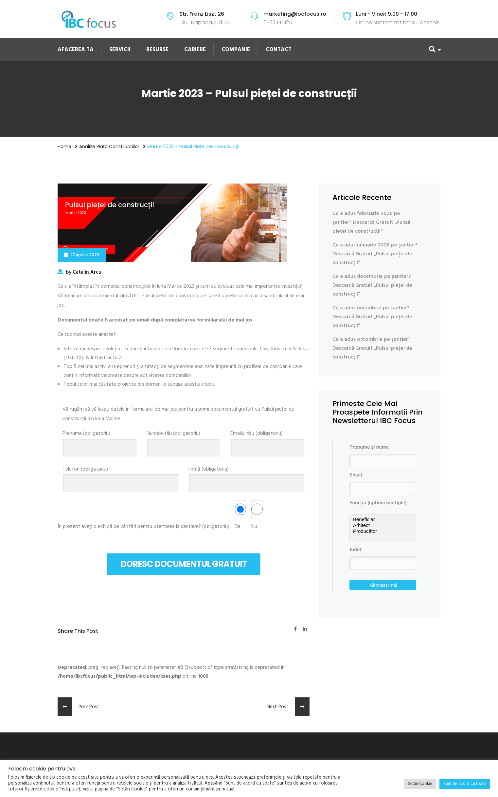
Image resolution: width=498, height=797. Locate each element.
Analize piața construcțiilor (109, 146)
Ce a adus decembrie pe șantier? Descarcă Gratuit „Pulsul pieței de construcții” (372, 285)
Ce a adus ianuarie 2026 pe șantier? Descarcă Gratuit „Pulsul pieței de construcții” (375, 254)
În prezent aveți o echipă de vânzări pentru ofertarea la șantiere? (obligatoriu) (143, 526)
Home (64, 146)
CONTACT (279, 49)
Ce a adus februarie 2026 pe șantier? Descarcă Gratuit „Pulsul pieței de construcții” (371, 222)
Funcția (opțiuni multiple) (378, 502)
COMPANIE (236, 49)
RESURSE (157, 49)
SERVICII (120, 49)
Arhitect (383, 525)
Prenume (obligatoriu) (99, 440)
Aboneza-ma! (383, 585)
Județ (355, 549)
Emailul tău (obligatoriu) (267, 440)
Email (355, 475)
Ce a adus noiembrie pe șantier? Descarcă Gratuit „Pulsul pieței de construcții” (372, 317)
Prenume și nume (369, 447)
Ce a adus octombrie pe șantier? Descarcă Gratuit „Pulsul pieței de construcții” (372, 348)
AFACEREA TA (76, 49)
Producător (383, 531)
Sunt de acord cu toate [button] (464, 783)
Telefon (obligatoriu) (120, 476)
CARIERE (195, 49)
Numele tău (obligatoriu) (184, 440)
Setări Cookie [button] (420, 783)
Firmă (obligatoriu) (246, 476)
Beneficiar (383, 519)
